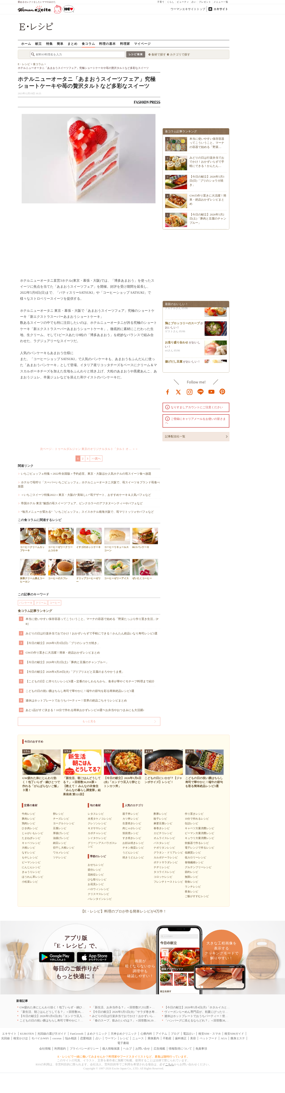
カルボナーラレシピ (166, 857)
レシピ (124, 1038)
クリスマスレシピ (98, 894)
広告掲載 (159, 1048)
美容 (193, 1038)
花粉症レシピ (96, 874)
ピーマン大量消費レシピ (199, 833)
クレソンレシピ (97, 823)
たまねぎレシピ (31, 838)
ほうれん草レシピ (32, 876)
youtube (211, 391)
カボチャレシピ (97, 833)
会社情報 (45, 1048)
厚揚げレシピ (61, 833)
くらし (170, 2)
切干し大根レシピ (63, 847)
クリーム (41, 602)
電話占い (189, 1033)
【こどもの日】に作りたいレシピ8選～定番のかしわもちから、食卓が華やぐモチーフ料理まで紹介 (90, 681)
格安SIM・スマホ (209, 1033)
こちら (169, 1064)
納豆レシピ (59, 843)
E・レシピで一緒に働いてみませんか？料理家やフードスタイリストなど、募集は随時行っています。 (124, 1056)
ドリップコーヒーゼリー (89, 571)
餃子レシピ (160, 818)
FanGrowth (76, 1033)
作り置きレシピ (194, 813)
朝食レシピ (191, 881)
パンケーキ (26, 602)
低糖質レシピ (193, 852)
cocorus (57, 1038)
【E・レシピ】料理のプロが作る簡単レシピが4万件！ (124, 911)
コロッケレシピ (163, 876)
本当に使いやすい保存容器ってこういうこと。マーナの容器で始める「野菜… (206, 142)
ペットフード (208, 1038)
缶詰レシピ (191, 823)
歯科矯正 (181, 1038)
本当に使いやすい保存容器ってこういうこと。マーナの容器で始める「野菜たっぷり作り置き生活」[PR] (92, 621)
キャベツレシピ (31, 843)
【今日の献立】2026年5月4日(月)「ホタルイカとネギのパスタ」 (205, 1007)
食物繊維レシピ (194, 862)
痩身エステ (237, 1038)
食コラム (88, 43)
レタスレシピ (96, 813)
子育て (161, 2)
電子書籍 (123, 1043)
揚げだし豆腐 (173, 363)
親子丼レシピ (130, 813)
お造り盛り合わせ (176, 343)
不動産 (167, 1038)
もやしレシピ (30, 857)
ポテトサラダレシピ (166, 862)
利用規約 (60, 1048)
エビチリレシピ (163, 833)
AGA (224, 1038)
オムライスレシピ (164, 838)
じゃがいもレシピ (32, 833)
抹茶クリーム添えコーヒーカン (33, 571)
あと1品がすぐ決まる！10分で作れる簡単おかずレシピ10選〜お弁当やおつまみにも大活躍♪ (85, 710)
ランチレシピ (193, 886)
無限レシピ (191, 876)
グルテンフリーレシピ (198, 867)
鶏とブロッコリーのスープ (182, 324)
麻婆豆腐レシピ (163, 823)
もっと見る (89, 721)
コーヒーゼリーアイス (117, 569)
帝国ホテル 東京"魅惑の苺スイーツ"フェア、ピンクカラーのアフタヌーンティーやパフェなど (82, 503)
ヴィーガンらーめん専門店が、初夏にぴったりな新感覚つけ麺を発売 (209, 1011)
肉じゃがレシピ (131, 828)
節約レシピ (191, 872)
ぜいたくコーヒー (145, 569)
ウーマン (110, 1038)
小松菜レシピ (30, 881)
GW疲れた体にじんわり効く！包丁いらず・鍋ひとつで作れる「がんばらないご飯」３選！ (78, 1007)
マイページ (142, 43)
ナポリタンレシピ (164, 847)
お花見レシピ (96, 884)
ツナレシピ (59, 857)
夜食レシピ (191, 891)
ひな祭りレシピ (97, 879)
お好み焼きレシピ (133, 843)
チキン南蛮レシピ (133, 847)
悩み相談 (71, 1038)
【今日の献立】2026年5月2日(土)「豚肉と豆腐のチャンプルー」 (67, 662)
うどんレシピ (130, 852)
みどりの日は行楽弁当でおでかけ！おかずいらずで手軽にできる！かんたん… (206, 161)
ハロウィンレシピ (98, 889)
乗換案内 (153, 1038)
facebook (167, 391)
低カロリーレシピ (195, 857)
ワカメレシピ (61, 852)
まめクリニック (97, 1033)
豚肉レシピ (28, 818)
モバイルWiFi (40, 1038)
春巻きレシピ (162, 828)
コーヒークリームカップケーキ (33, 540)
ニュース (138, 1038)
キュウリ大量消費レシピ (199, 838)
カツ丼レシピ (130, 818)
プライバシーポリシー (84, 1048)
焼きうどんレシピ (133, 857)
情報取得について (180, 1048)
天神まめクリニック (124, 1033)
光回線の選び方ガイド (51, 1033)
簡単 (60, 43)
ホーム (26, 43)
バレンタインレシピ (100, 898)
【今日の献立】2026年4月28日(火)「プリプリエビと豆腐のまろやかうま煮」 (75, 671)
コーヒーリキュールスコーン (117, 540)
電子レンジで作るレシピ (199, 847)
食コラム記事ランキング (35, 611)
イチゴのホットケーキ (89, 538)
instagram (189, 391)
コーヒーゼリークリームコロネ (61, 540)
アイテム (161, 1033)
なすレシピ (28, 852)
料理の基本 (107, 43)
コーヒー (54, 602)
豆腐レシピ (59, 828)
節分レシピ (94, 869)
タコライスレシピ (164, 872)
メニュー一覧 (221, 2)
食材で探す (158, 54)
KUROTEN (27, 1033)
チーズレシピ (61, 818)
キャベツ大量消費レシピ (199, 828)
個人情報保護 (111, 1048)
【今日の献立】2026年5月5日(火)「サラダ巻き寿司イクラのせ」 (133, 1011)
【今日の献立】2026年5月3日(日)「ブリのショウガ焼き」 (63, 643)
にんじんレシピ (31, 867)
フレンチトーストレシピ (168, 881)
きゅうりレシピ (31, 872)
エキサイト (221, 9)
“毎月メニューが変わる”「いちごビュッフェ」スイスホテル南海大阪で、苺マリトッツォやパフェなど (87, 511)
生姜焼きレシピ (131, 823)
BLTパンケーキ (145, 538)
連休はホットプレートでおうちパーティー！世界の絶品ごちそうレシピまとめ (76, 700)
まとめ (72, 43)
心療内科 (146, 1033)
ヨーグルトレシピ (63, 823)
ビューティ (183, 2)
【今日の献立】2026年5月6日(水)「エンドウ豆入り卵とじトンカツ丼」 (65, 1016)
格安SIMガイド (234, 1033)
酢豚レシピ (160, 813)
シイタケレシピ (97, 838)
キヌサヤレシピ (97, 828)
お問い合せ (142, 1048)
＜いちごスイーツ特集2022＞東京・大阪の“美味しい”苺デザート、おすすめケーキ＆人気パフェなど (86, 494)
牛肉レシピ (28, 813)
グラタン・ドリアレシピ (168, 852)
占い (193, 2)
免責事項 (201, 1048)
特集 (49, 43)
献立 (38, 43)
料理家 (125, 43)
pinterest (222, 391)
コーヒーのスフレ (61, 569)
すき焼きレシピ (131, 838)
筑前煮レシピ (130, 833)
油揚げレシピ (61, 838)
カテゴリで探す (180, 54)
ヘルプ (127, 1048)
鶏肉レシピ (28, 823)
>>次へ (96, 458)
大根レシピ (28, 847)
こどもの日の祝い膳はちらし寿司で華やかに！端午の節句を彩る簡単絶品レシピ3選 (80, 691)
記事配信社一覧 (175, 436)
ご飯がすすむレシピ (197, 896)
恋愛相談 (86, 1038)
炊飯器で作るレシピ (197, 843)
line (200, 391)
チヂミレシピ (162, 867)
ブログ (175, 1033)
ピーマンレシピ (31, 862)
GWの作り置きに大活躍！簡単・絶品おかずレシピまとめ (63, 652)
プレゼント (205, 2)
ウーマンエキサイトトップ (188, 9)
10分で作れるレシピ (197, 818)
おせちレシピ (96, 864)
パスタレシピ (162, 843)
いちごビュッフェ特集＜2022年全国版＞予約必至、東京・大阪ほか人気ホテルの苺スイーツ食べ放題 (86, 473)
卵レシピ (58, 813)
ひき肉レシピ (30, 828)
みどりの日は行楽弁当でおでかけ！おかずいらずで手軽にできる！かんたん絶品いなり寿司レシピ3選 (91, 633)
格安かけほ (20, 1038)
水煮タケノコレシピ (100, 818)
